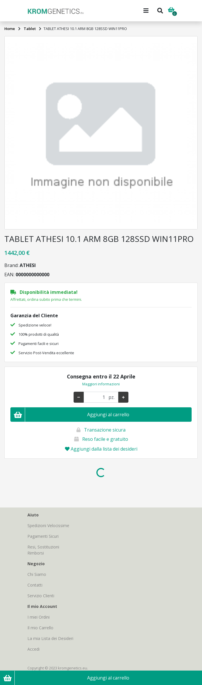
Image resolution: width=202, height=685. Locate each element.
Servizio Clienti (40, 595)
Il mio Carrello (40, 627)
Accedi (33, 649)
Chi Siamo (36, 574)
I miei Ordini (38, 617)
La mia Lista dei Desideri (50, 638)
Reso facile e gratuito (105, 439)
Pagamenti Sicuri (43, 536)
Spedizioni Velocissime (48, 525)
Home (9, 28)
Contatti (34, 585)
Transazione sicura (105, 430)
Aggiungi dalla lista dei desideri (101, 449)
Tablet (30, 28)
